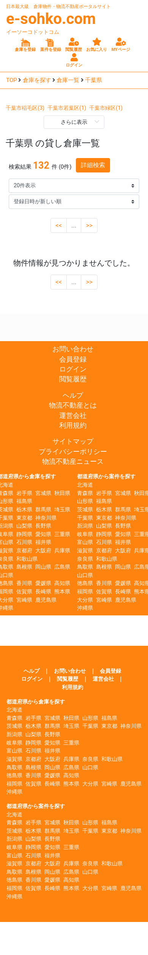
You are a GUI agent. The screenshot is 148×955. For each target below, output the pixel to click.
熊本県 (62, 591)
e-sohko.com (51, 19)
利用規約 (73, 425)
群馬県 (43, 509)
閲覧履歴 (73, 379)
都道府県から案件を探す (106, 476)
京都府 (24, 550)
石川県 (24, 542)
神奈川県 (46, 518)
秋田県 (62, 493)
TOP (11, 80)
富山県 (85, 542)
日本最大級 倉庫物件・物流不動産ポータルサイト (58, 6)
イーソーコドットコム (32, 32)
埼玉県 (62, 509)
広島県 (62, 567)
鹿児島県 (46, 600)
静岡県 (24, 534)
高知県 (62, 583)
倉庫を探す (37, 80)
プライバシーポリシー (73, 451)
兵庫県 (62, 550)
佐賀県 (24, 591)
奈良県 (85, 559)
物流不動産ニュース (73, 461)
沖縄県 (85, 608)
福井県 (43, 542)
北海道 (85, 485)
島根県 (24, 567)
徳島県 (85, 583)
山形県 (85, 501)
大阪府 (43, 550)
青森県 (85, 493)
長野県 (43, 526)
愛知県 (43, 534)
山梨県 (24, 526)
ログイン (73, 369)
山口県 (85, 575)
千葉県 (93, 80)
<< (58, 225)
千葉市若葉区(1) (66, 108)
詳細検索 (93, 165)
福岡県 (85, 591)
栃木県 (24, 509)
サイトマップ (72, 441)
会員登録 (73, 359)
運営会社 (73, 415)
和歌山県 (27, 559)
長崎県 (43, 591)
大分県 (85, 600)
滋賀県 (85, 550)
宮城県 (43, 493)
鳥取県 (85, 567)
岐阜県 (85, 534)
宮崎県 (24, 600)
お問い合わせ (72, 349)
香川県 (24, 583)
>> (89, 225)
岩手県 (24, 493)
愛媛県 (43, 583)
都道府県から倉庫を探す (35, 702)
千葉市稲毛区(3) (25, 108)
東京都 (24, 518)
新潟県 (85, 526)
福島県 (24, 501)
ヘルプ (73, 395)
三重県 (62, 534)
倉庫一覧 (68, 80)
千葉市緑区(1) (106, 108)
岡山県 (43, 567)
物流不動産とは (73, 405)
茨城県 (85, 509)
